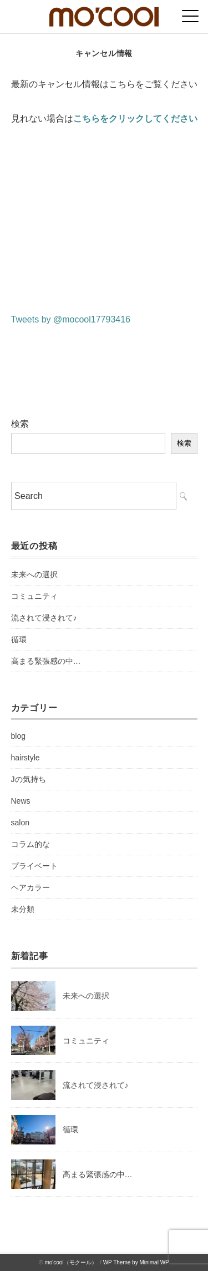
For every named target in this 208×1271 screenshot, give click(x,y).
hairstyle (25, 757)
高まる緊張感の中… (46, 661)
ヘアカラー (30, 887)
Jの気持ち (28, 779)
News (21, 800)
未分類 (22, 909)
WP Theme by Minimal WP (136, 1262)
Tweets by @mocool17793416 (70, 319)
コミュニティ (34, 596)
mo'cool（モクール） (70, 1262)
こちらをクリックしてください (135, 118)
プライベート (34, 865)
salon (20, 822)
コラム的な (30, 844)
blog (18, 736)
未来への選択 (34, 574)
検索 (20, 423)
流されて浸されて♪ (44, 617)
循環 (19, 639)
